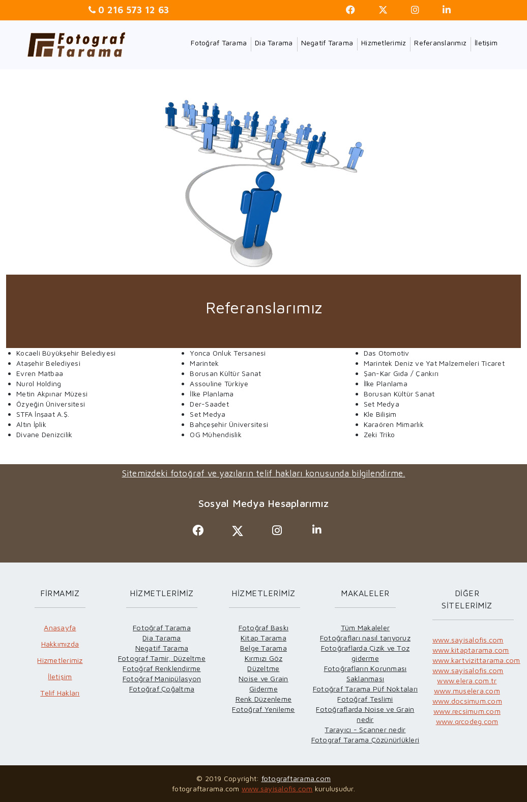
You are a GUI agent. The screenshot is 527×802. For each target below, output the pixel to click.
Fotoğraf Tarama (219, 42)
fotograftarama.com (296, 778)
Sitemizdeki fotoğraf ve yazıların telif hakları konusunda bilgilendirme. (263, 473)
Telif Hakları (59, 692)
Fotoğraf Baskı (264, 627)
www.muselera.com (467, 690)
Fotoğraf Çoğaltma (161, 688)
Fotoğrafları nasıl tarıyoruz (365, 637)
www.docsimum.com (467, 701)
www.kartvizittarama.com (476, 660)
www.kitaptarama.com (470, 650)
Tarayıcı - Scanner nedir (365, 729)
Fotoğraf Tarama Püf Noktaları (365, 688)
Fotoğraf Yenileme (263, 709)
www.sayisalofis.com (468, 639)
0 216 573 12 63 (132, 10)
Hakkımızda (60, 643)
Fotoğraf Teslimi (365, 698)
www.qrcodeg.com (467, 721)
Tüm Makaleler (365, 627)
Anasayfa (60, 627)
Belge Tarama (263, 648)
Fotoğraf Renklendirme (161, 668)
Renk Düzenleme (264, 698)
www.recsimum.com (467, 711)
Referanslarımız (440, 42)
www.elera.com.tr (466, 680)
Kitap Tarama (263, 637)
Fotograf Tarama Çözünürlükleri (365, 739)
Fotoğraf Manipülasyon (162, 678)
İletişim (486, 42)
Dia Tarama (274, 42)
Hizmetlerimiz (383, 42)
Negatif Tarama (327, 42)
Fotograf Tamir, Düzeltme (162, 658)
